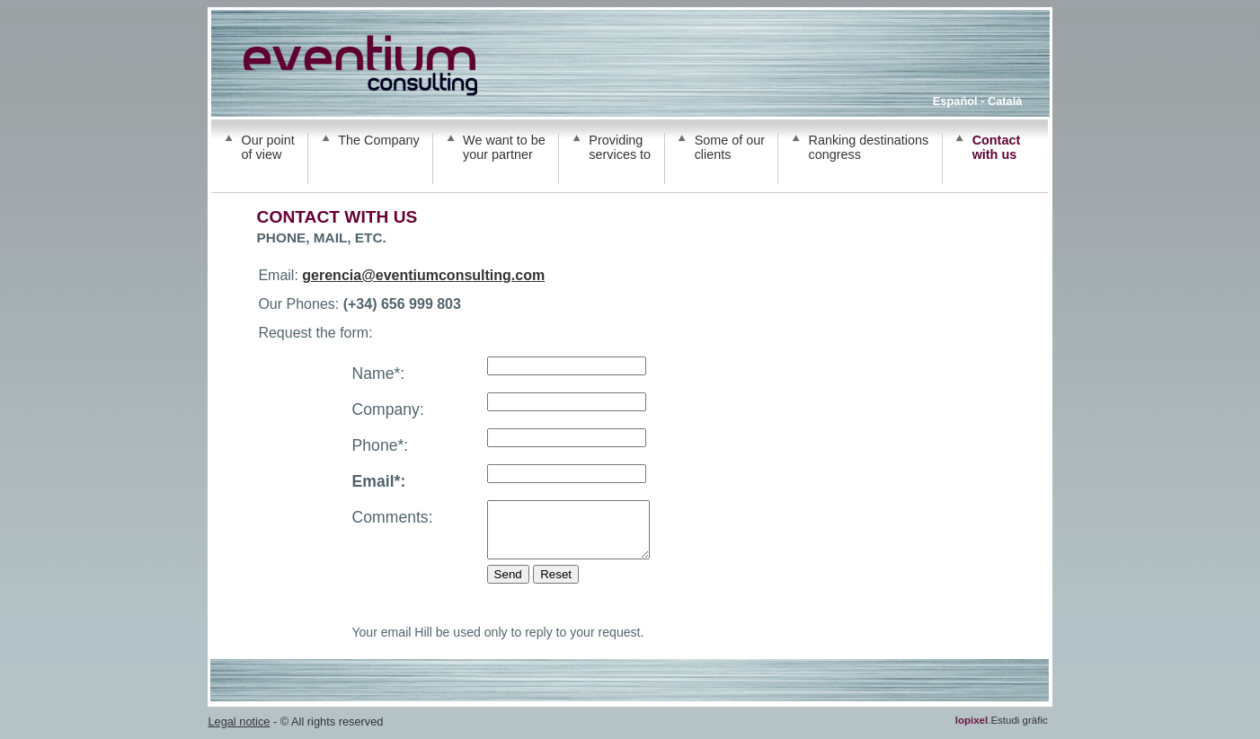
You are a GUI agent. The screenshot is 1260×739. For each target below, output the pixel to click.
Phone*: (380, 445)
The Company (378, 140)
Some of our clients (730, 147)
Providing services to (620, 147)
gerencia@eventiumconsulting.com (423, 275)
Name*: (378, 374)
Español (955, 101)
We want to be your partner (504, 147)
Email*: (379, 481)
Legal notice (239, 732)
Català (1005, 101)
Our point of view (268, 147)
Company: (388, 409)
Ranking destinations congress (869, 147)
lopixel (971, 731)
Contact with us (996, 147)
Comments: (392, 517)
